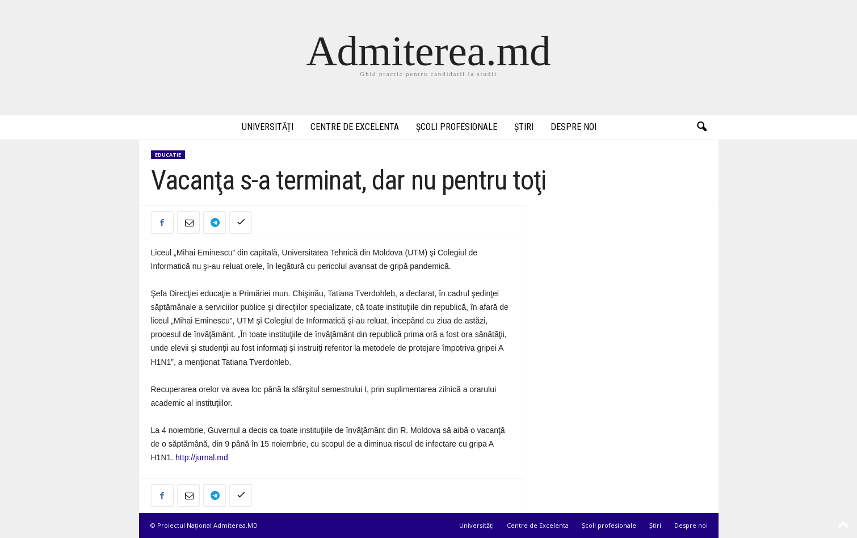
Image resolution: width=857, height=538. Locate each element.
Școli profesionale (456, 126)
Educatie (168, 154)
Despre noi (573, 126)
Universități (267, 126)
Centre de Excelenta (354, 126)
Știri (523, 126)
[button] (701, 127)
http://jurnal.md (201, 457)
